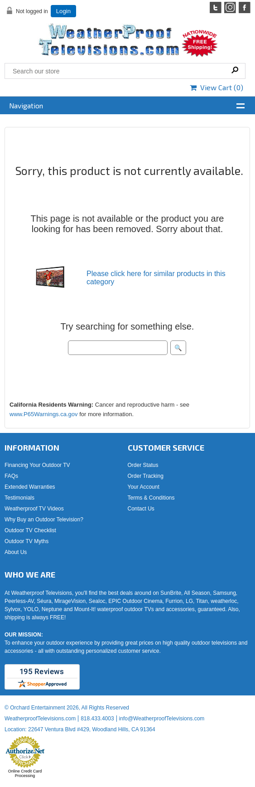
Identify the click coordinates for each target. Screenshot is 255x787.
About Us (16, 552)
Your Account (143, 487)
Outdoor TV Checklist (30, 530)
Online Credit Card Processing (25, 773)
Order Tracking (146, 476)
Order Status (143, 465)
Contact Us (141, 508)
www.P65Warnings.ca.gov (44, 414)
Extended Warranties (30, 487)
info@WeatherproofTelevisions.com (162, 718)
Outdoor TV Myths (26, 541)
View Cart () (216, 87)
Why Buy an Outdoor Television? (44, 519)
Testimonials (19, 498)
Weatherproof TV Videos (34, 508)
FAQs (11, 476)
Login (63, 11)
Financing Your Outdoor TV (37, 465)
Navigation (26, 105)
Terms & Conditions (151, 498)
